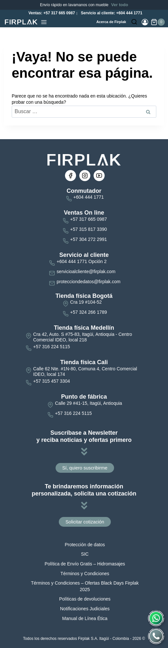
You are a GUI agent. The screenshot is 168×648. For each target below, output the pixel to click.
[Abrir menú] (44, 22)
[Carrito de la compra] (158, 22)
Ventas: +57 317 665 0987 (51, 13)
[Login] (145, 22)
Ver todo (119, 4)
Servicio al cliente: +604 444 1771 (111, 13)
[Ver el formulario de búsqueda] (134, 22)
